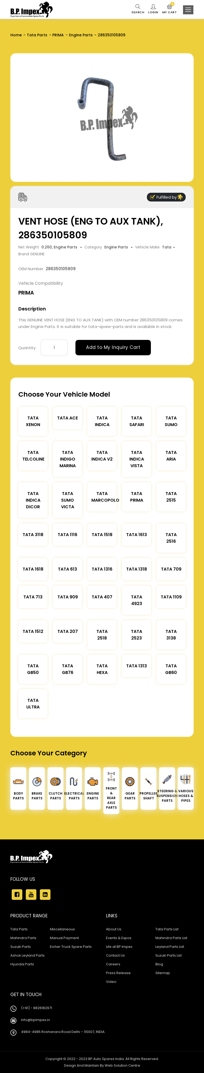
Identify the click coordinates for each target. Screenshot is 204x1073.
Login (153, 9)
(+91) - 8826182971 (36, 1007)
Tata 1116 (67, 535)
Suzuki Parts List (168, 955)
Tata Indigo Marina (68, 459)
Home (16, 35)
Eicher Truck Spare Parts (71, 946)
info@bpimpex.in (35, 1019)
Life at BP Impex (119, 946)
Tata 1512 (33, 631)
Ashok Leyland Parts (27, 955)
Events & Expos (118, 937)
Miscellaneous (62, 929)
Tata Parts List (166, 929)
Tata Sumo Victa (67, 500)
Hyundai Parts (22, 964)
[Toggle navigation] (188, 9)
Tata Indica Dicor (33, 500)
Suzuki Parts (20, 946)
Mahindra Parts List (171, 937)
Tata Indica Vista (136, 459)
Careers (113, 964)
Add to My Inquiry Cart (113, 347)
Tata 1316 (102, 569)
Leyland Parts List (169, 946)
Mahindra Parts (23, 937)
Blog (159, 964)
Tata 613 (67, 569)
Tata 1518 (102, 535)
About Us (113, 929)
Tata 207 (67, 631)
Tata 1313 (136, 666)
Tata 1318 (136, 569)
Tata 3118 (33, 535)
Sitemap (162, 972)
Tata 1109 (171, 597)
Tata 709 (171, 569)
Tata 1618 (33, 569)
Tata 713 (32, 597)
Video (111, 981)
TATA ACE (67, 418)
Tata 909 (67, 597)
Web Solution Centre (122, 1065)
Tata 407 (102, 597)
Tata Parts (37, 35)
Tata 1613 (136, 535)
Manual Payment (64, 937)
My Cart (169, 9)
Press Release (118, 972)
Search (137, 9)
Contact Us (115, 955)
